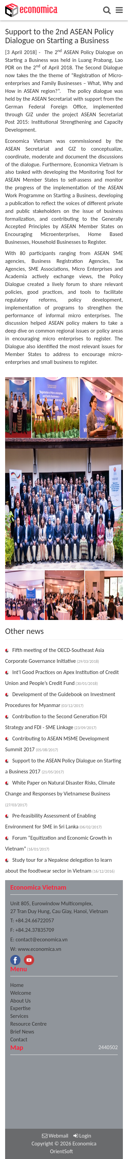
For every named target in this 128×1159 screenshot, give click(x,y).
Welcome (20, 993)
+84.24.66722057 (34, 920)
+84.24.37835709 (34, 930)
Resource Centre (28, 1024)
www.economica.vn (39, 949)
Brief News (22, 1031)
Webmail (55, 1135)
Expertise (20, 1008)
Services (19, 1016)
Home (17, 985)
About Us (20, 1000)
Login (82, 1135)
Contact (18, 1039)
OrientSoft (61, 1151)
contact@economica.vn (42, 939)
